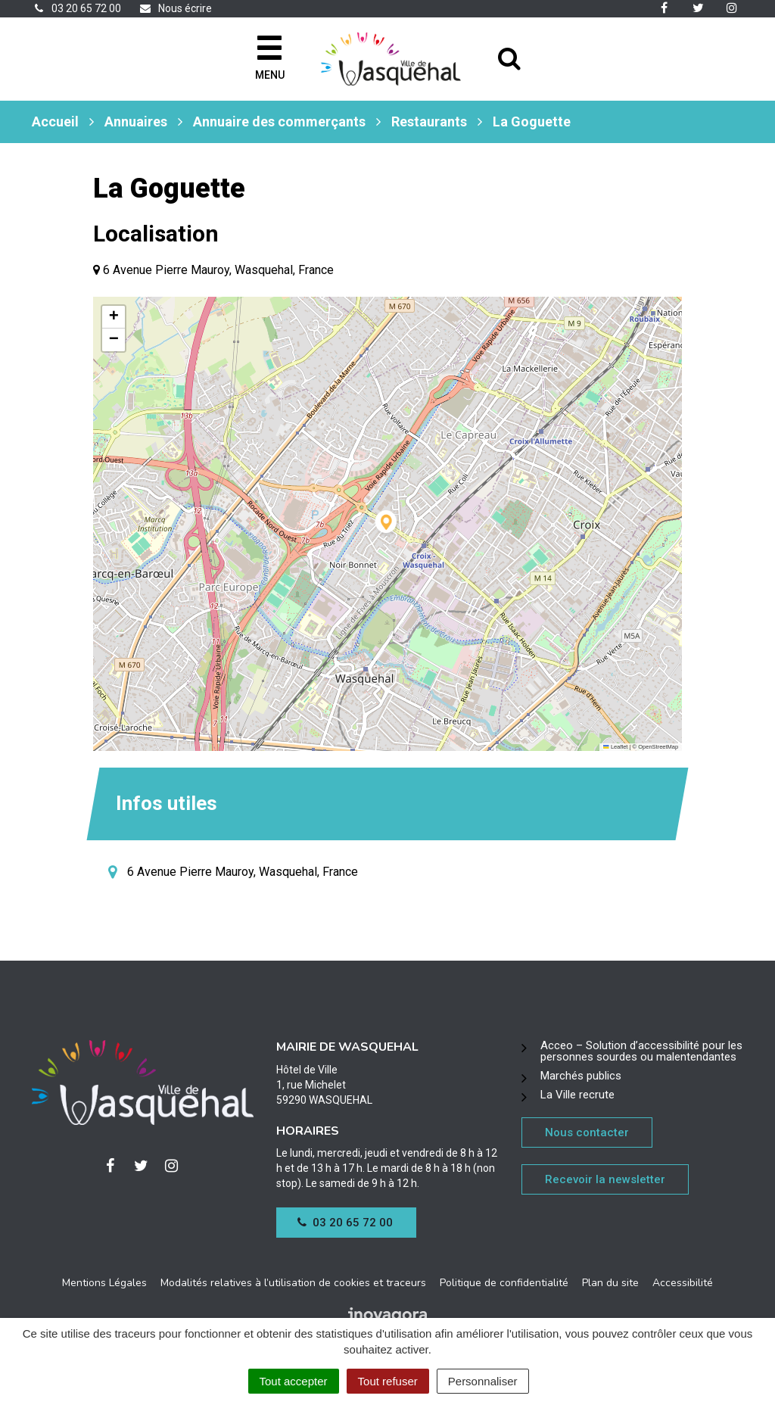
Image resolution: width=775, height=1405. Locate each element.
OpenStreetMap (658, 746)
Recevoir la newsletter (605, 1179)
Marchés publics (580, 1076)
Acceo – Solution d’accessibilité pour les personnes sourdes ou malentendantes (641, 1051)
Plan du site (610, 1283)
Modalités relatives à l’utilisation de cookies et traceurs (293, 1283)
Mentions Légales (104, 1283)
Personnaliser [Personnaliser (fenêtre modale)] (483, 1381)
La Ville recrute (577, 1094)
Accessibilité (682, 1283)
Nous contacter (587, 1132)
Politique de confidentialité (504, 1283)
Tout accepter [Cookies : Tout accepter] (294, 1381)
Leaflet (615, 746)
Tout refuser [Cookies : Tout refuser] (388, 1381)
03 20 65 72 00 (345, 1222)
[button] (387, 524)
